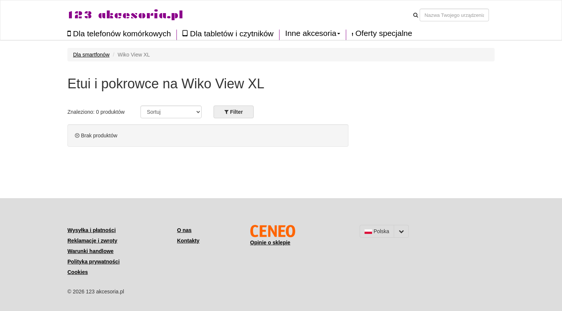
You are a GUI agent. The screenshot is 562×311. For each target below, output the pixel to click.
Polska (377, 231)
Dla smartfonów (91, 55)
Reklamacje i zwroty (92, 241)
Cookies (77, 272)
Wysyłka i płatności (91, 230)
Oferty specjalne (382, 33)
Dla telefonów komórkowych (119, 33)
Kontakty (188, 241)
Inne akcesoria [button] (312, 33)
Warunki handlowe (90, 251)
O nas (184, 230)
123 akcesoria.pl (125, 14)
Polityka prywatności (93, 262)
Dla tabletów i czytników (228, 33)
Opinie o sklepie (270, 243)
